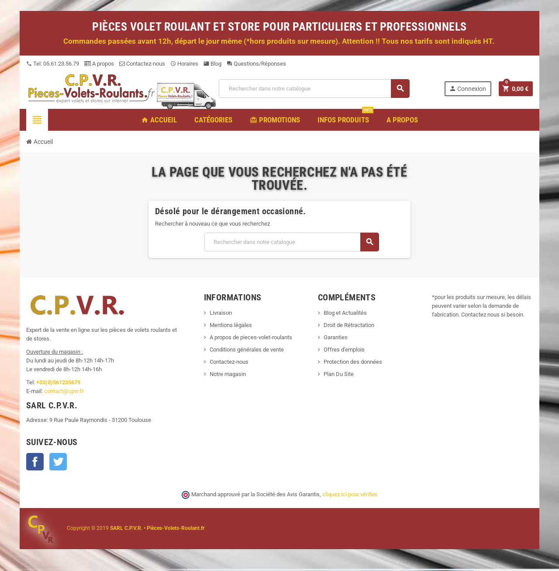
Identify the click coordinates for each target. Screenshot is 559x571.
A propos (99, 63)
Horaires (184, 63)
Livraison (221, 313)
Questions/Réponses (256, 63)
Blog (212, 63)
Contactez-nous (142, 63)
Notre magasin (228, 374)
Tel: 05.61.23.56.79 (52, 63)
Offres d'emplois (344, 349)
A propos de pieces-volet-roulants (251, 337)
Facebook (35, 461)
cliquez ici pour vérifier (349, 494)
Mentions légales (231, 325)
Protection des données (353, 362)
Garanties (336, 337)
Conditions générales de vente (247, 349)
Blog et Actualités (345, 313)
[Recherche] (314, 88)
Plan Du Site (339, 374)
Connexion (467, 88)
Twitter (58, 461)
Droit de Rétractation (349, 325)
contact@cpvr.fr (63, 391)
